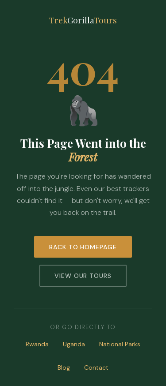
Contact (96, 367)
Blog (64, 367)
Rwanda (37, 344)
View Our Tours (83, 276)
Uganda (74, 344)
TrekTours (83, 20)
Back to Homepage (83, 247)
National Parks (119, 344)
